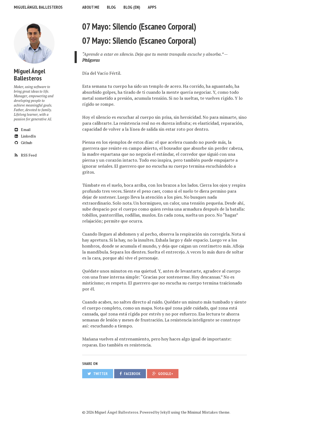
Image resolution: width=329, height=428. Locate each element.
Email (22, 129)
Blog (111, 7)
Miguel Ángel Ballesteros (38, 7)
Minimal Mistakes (202, 412)
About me (90, 7)
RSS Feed (25, 155)
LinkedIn (25, 136)
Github (23, 142)
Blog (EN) (131, 7)
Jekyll (165, 412)
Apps (152, 7)
